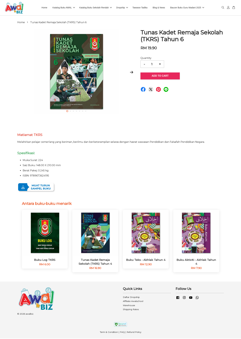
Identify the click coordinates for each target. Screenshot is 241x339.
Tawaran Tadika (139, 8)
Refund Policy (134, 332)
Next (132, 72)
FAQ (122, 332)
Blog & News (159, 8)
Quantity (145, 58)
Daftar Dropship (131, 297)
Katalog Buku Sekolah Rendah (95, 8)
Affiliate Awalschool (133, 302)
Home (44, 8)
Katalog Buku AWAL (64, 8)
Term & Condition (109, 332)
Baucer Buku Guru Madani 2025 (187, 8)
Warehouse (129, 306)
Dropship (122, 8)
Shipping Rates (131, 310)
